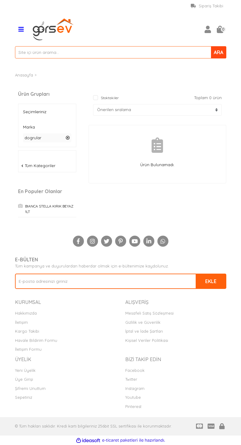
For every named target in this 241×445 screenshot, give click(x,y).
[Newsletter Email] (120, 281)
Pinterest (133, 406)
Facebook (135, 370)
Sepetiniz (23, 397)
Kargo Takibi (27, 331)
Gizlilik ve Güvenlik (142, 322)
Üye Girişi (24, 379)
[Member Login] (208, 29)
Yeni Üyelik (25, 370)
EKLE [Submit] (211, 281)
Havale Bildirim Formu (36, 340)
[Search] (120, 52)
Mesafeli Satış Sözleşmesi (149, 313)
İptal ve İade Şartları (144, 331)
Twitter (131, 379)
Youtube (133, 397)
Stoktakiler (110, 97)
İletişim (21, 322)
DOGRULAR (49, 75)
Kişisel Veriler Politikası (146, 340)
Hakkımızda (26, 313)
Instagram (135, 388)
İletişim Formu (28, 349)
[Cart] (220, 29)
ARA (218, 52)
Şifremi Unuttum (30, 388)
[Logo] (53, 28)
